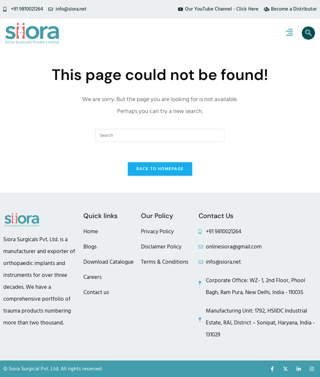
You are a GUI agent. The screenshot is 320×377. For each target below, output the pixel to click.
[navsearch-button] (308, 33)
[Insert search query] (159, 135)
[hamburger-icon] (289, 33)
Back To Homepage (160, 169)
